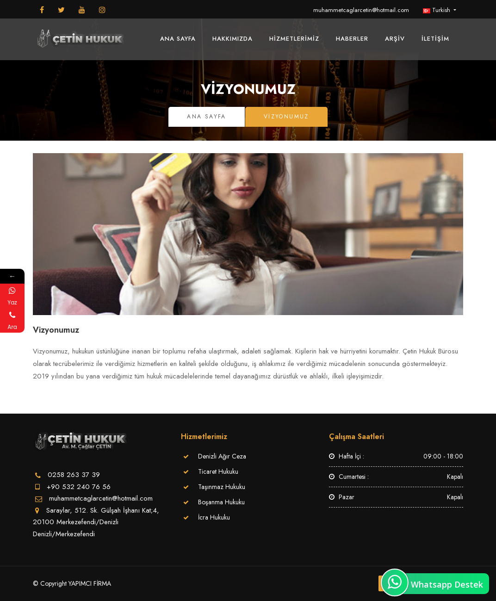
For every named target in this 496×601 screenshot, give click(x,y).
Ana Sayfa (178, 38)
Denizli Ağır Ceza (222, 456)
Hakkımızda (232, 38)
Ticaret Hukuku (218, 471)
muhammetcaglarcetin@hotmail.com (361, 10)
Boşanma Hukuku (221, 502)
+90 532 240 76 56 (79, 487)
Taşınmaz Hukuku (221, 486)
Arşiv (395, 38)
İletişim (435, 38)
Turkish (437, 10)
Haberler (352, 38)
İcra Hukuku (214, 517)
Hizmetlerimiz (294, 38)
